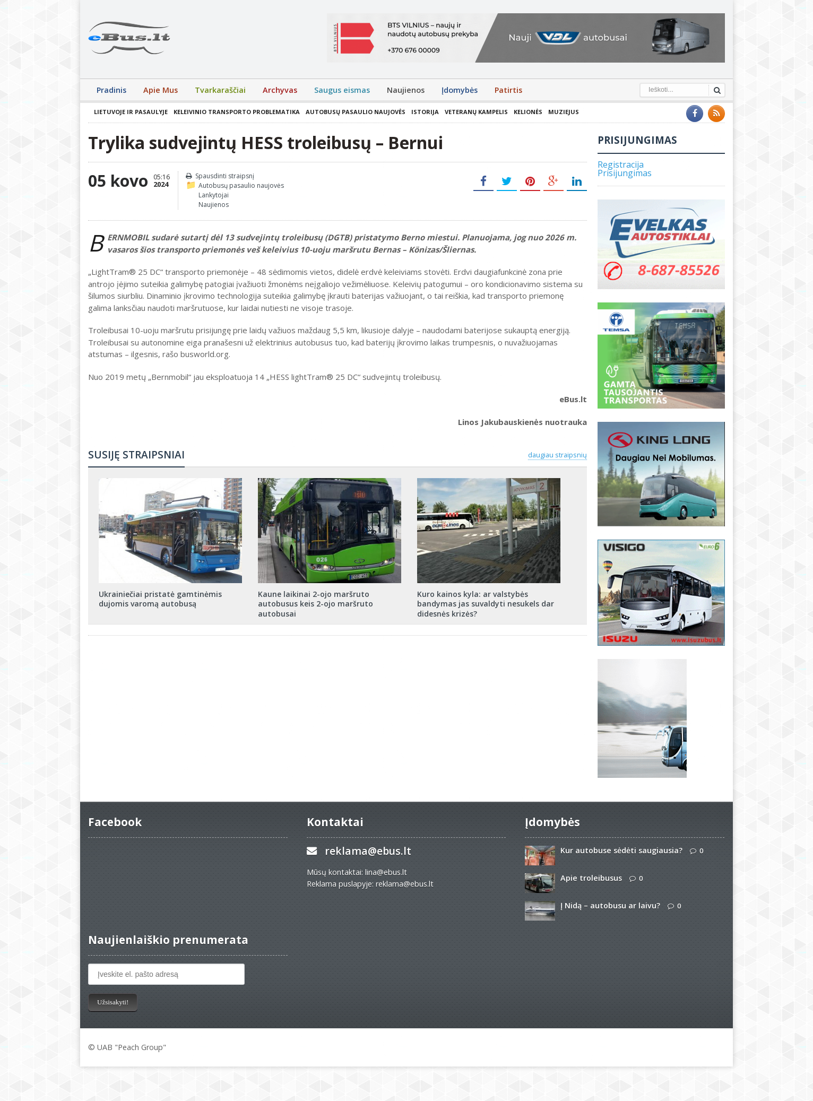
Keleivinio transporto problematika (237, 112)
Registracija (621, 164)
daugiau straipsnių (557, 455)
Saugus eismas (342, 90)
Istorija (425, 112)
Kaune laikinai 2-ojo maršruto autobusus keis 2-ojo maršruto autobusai (315, 603)
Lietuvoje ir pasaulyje (131, 112)
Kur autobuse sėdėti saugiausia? (621, 850)
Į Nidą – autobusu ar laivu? (610, 905)
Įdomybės (460, 90)
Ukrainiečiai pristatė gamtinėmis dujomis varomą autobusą (160, 599)
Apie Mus (160, 90)
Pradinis (111, 90)
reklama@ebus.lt (368, 851)
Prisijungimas (625, 173)
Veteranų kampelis (476, 112)
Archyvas (280, 90)
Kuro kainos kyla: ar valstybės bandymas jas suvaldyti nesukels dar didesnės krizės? (485, 603)
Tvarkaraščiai (220, 90)
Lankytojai (213, 195)
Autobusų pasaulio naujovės (355, 112)
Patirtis (508, 90)
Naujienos (406, 90)
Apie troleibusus (591, 878)
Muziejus (563, 112)
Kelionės (528, 112)
